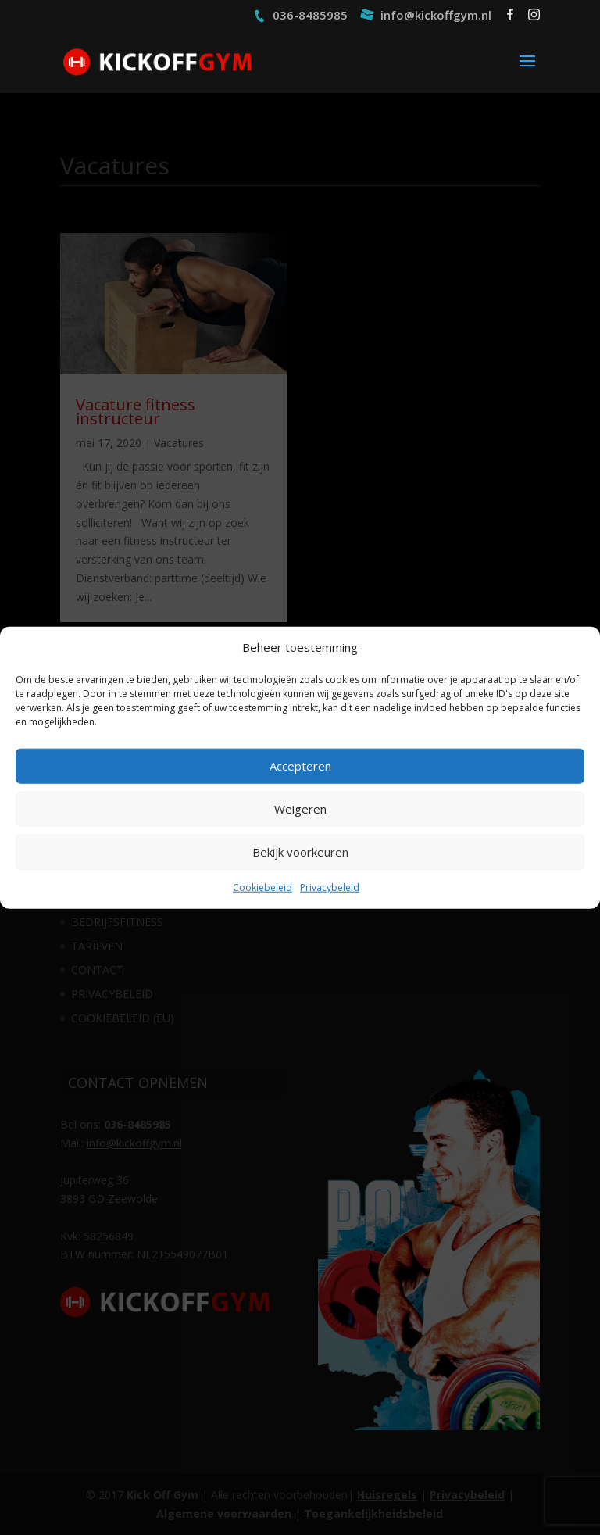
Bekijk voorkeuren (300, 852)
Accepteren (300, 766)
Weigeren (300, 809)
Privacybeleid (329, 887)
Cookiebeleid (262, 887)
